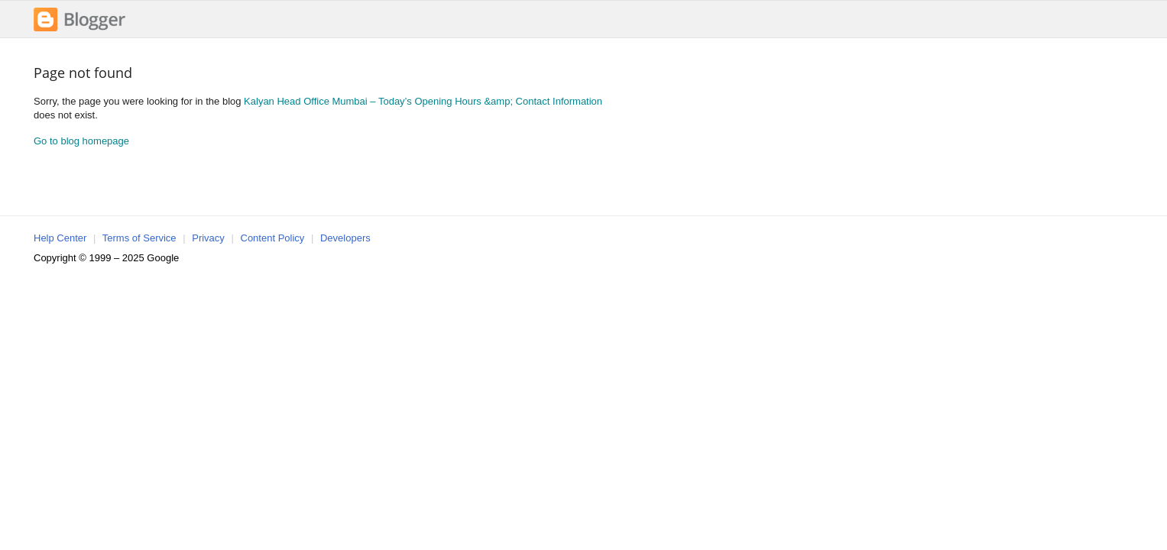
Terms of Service (139, 238)
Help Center (60, 238)
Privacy (208, 238)
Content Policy (273, 238)
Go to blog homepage (81, 141)
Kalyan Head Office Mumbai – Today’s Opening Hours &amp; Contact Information (423, 101)
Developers (345, 238)
